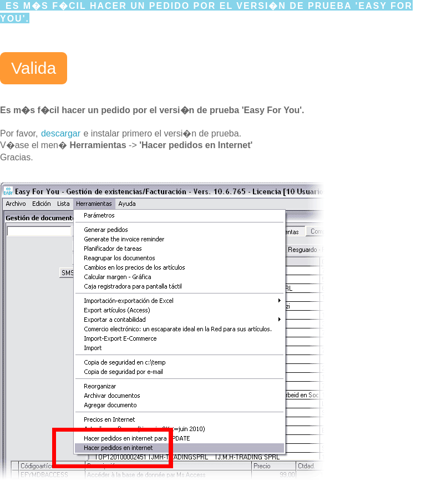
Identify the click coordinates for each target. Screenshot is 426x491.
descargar (60, 133)
